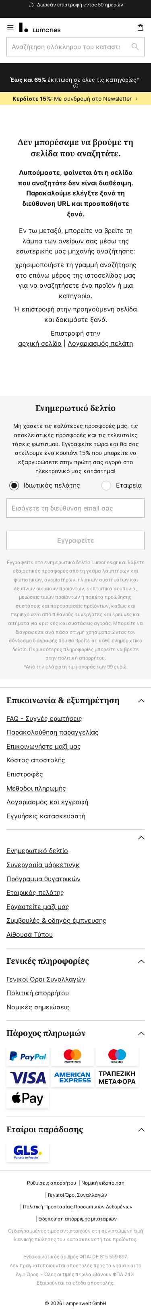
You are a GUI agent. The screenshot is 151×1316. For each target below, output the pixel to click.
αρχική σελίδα (40, 343)
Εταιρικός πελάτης (35, 892)
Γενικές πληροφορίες (47, 961)
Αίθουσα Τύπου (29, 934)
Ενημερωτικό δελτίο (37, 850)
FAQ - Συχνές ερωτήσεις (44, 718)
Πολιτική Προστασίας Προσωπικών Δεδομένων (77, 1206)
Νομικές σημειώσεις (37, 1007)
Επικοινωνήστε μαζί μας (43, 746)
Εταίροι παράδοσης (44, 1129)
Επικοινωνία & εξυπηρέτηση (63, 700)
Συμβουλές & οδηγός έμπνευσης (56, 920)
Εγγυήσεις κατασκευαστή (45, 816)
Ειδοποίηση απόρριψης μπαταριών (77, 1218)
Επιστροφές (24, 774)
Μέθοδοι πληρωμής (36, 788)
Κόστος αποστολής (35, 760)
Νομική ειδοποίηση (102, 1182)
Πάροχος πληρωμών (46, 1033)
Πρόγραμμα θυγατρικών (43, 878)
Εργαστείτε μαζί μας (37, 906)
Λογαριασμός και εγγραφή (47, 801)
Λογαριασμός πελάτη (100, 343)
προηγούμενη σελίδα (105, 309)
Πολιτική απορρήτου (37, 992)
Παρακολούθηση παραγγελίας (52, 732)
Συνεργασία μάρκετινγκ (43, 864)
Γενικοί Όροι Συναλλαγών (45, 979)
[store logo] (44, 27)
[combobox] (75, 46)
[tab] (75, 759)
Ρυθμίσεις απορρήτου (51, 1182)
